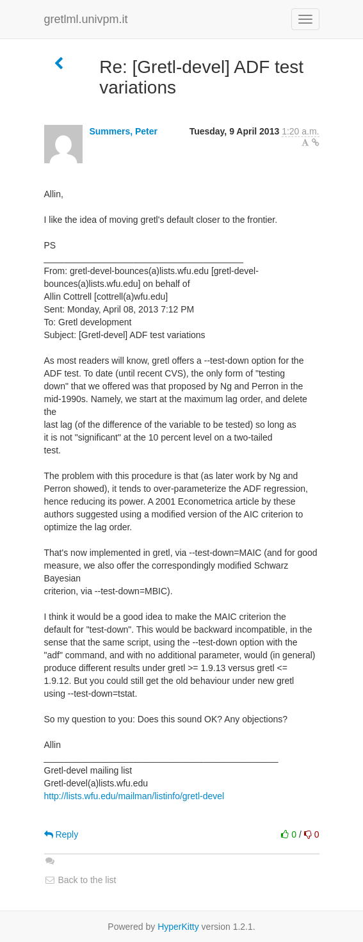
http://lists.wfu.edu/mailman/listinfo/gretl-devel (134, 796)
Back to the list (80, 880)
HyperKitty (178, 927)
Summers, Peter (123, 131)
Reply (61, 834)
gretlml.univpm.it (86, 19)
